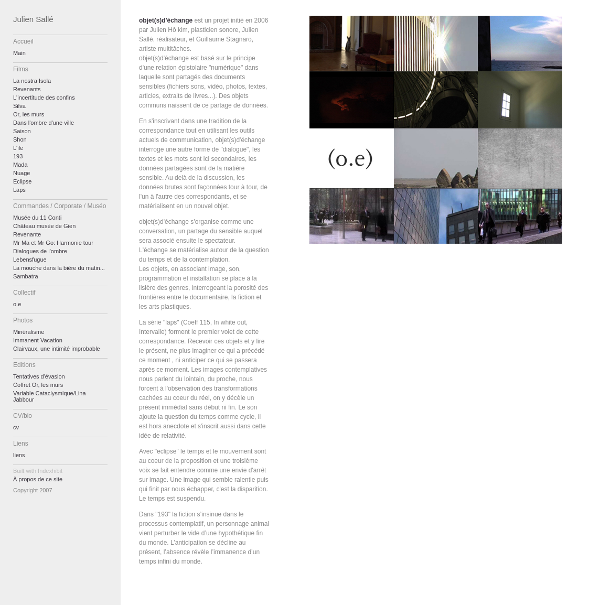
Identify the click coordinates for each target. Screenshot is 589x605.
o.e (17, 304)
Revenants (27, 89)
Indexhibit (50, 471)
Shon (20, 139)
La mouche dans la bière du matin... (59, 268)
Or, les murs (28, 114)
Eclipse (22, 181)
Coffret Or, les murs (38, 385)
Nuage (21, 173)
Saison (22, 131)
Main (19, 53)
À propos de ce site (37, 479)
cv (16, 427)
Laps (19, 190)
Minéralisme (28, 332)
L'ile (18, 148)
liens (19, 455)
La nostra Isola (32, 81)
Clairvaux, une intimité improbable (56, 348)
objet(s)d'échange (165, 20)
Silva (19, 106)
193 (18, 156)
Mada (20, 164)
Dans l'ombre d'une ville (43, 123)
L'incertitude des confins (44, 97)
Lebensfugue (30, 259)
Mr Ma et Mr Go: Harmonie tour (53, 243)
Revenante (27, 234)
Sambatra (25, 276)
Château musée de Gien (44, 226)
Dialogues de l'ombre (40, 251)
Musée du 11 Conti (37, 217)
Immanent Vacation (37, 340)
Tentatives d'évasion (39, 376)
